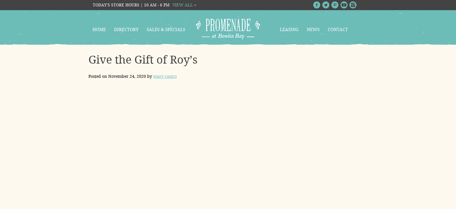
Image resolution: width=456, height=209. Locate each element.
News (313, 29)
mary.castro (165, 76)
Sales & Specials (166, 29)
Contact (338, 29)
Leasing (289, 29)
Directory (126, 29)
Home (99, 29)
